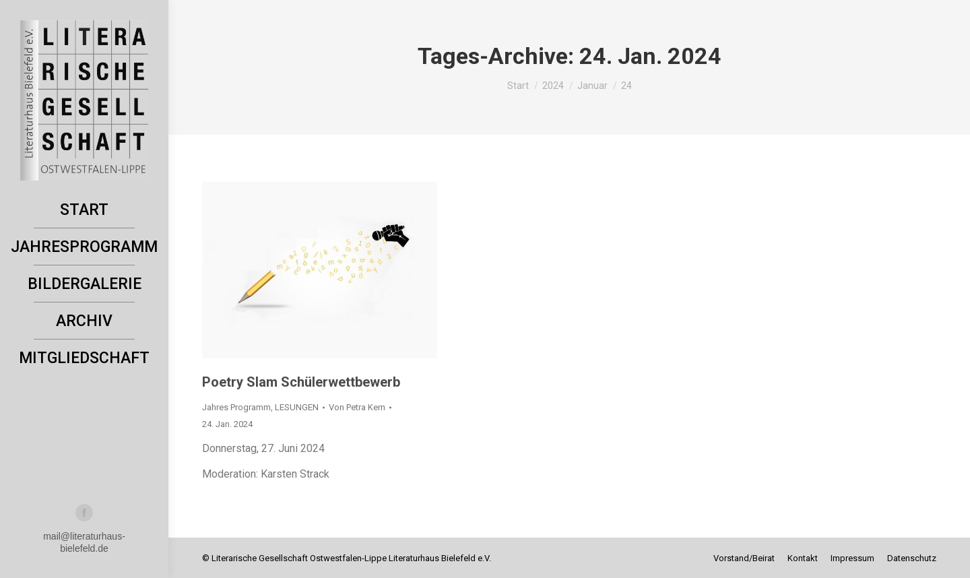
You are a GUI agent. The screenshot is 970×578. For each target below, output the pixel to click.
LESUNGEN (297, 407)
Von (357, 407)
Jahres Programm (236, 407)
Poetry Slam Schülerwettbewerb (301, 382)
